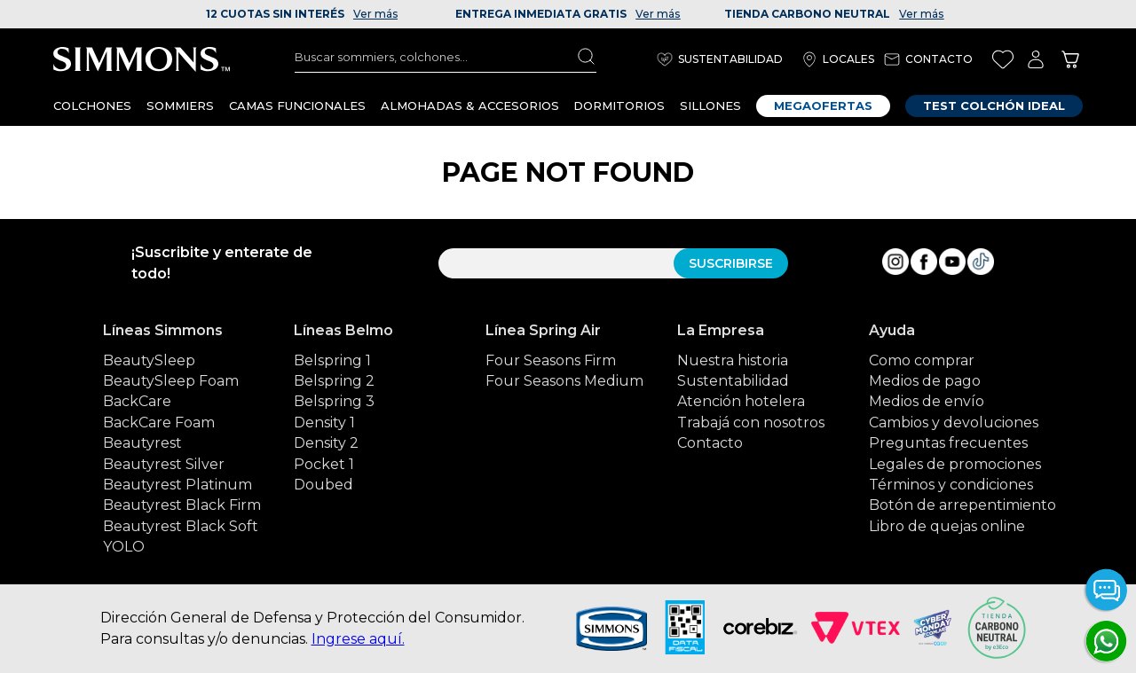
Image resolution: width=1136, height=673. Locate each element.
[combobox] (445, 56)
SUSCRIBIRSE (731, 263)
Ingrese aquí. (358, 638)
